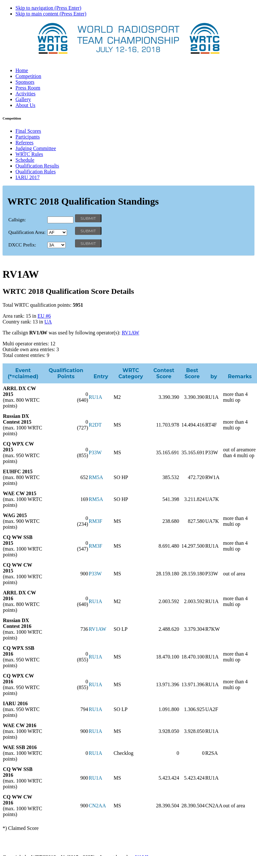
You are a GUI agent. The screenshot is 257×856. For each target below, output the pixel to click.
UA (48, 321)
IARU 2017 (27, 177)
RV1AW (130, 332)
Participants (27, 136)
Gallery (23, 99)
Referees (24, 142)
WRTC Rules (29, 154)
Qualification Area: (26, 232)
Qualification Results (37, 165)
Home (21, 70)
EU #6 (44, 316)
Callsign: (17, 219)
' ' (57, 232)
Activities (25, 93)
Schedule (24, 160)
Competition (28, 76)
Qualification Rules (35, 171)
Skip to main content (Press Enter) (50, 13)
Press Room (27, 88)
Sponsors (24, 82)
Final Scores (28, 131)
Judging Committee (35, 148)
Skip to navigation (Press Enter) (48, 8)
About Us (25, 105)
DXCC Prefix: (22, 244)
